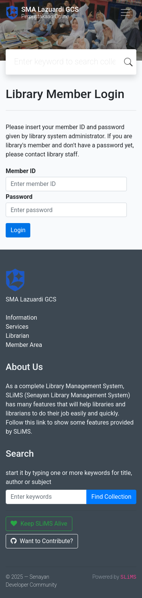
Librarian (17, 335)
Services (17, 326)
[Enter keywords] (46, 497)
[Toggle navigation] (125, 12)
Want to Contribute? (42, 541)
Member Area (24, 344)
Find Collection (111, 496)
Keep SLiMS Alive (39, 523)
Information (21, 317)
